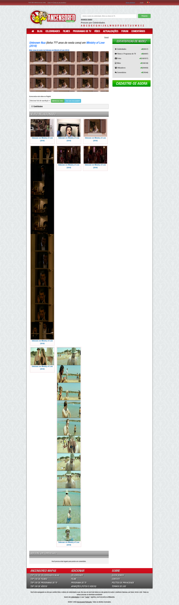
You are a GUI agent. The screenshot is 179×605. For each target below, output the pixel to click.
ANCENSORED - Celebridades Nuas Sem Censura (52, 18)
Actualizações (110, 31)
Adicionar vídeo (57, 101)
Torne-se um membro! (59, 2)
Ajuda (141, 2)
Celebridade (77, 575)
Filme (73, 579)
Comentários (138, 31)
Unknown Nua (37, 42)
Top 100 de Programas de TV (43, 582)
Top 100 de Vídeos (38, 586)
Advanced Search (86, 20)
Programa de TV (78, 582)
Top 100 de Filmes (38, 579)
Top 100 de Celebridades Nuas (44, 575)
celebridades (75, 597)
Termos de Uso (119, 586)
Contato (116, 579)
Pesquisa (144, 16)
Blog (39, 31)
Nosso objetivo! (130, 2)
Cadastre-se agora (131, 83)
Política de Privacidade (123, 582)
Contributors (38, 106)
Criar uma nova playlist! (73, 101)
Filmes (66, 31)
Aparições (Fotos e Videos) (83, 586)
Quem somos (118, 575)
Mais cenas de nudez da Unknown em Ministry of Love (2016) (49, 50)
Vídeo (97, 31)
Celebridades (52, 31)
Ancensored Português (84, 602)
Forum (124, 31)
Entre (49, 2)
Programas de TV (82, 31)
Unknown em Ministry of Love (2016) (42, 130)
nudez (87, 597)
